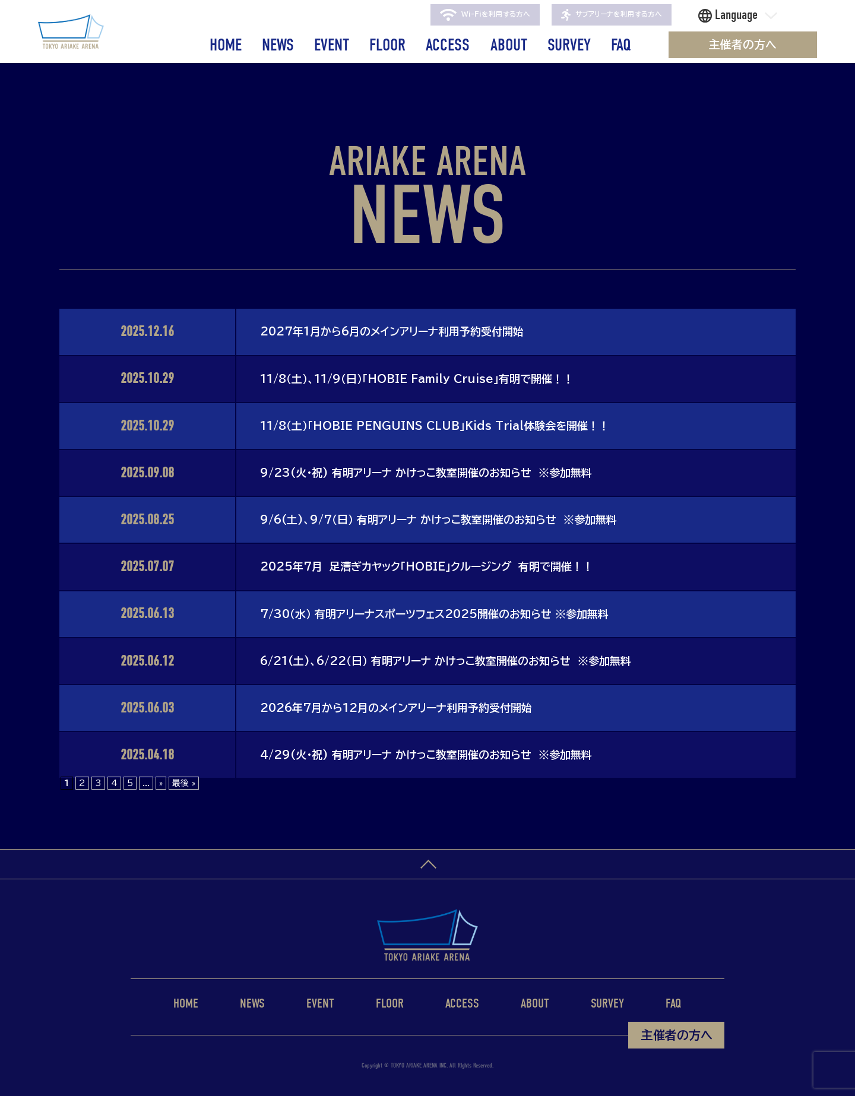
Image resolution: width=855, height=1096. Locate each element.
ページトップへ (427, 864)
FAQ (621, 44)
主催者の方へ (743, 44)
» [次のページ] (161, 783)
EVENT (331, 44)
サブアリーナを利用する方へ (611, 15)
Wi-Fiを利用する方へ (485, 15)
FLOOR (387, 44)
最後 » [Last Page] (183, 783)
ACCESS (448, 44)
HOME (226, 44)
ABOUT (508, 44)
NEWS (278, 44)
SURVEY (569, 44)
